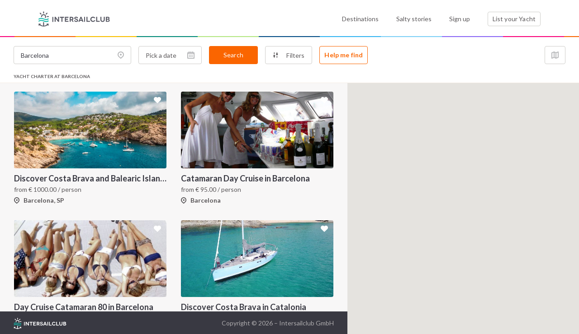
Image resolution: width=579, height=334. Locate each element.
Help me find (343, 55)
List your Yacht (514, 19)
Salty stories (414, 19)
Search (233, 55)
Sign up (459, 19)
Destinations (360, 19)
